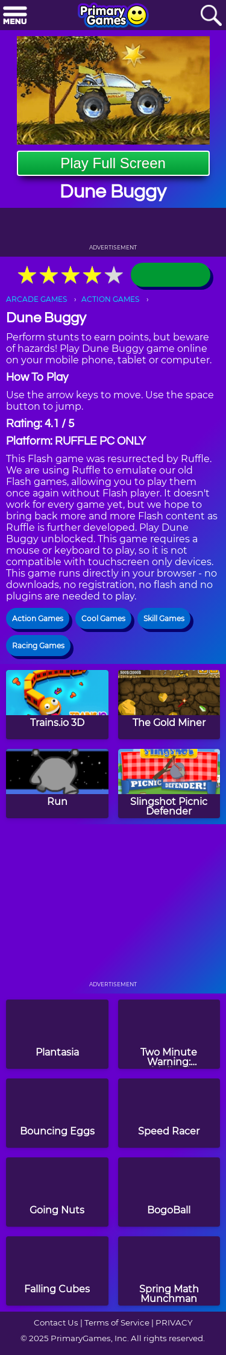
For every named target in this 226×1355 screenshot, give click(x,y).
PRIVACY (173, 1322)
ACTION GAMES (110, 299)
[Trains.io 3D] (57, 704)
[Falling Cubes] (57, 1271)
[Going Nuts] (57, 1192)
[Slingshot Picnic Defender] (169, 783)
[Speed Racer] (169, 1113)
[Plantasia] (57, 1034)
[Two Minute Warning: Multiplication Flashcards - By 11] (169, 1034)
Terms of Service (116, 1322)
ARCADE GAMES (36, 299)
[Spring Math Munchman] (169, 1271)
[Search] (211, 16)
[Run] (57, 783)
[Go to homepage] (113, 16)
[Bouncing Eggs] (57, 1113)
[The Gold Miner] (169, 704)
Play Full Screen (113, 163)
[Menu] (15, 16)
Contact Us (56, 1322)
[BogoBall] (169, 1192)
